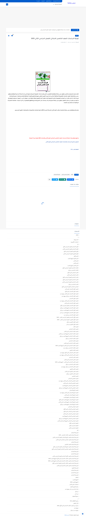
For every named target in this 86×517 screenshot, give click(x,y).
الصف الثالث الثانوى (74, 350)
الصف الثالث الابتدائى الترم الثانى (71, 331)
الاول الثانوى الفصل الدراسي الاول (71, 251)
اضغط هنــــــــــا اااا (75, 149)
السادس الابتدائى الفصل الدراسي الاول (70, 286)
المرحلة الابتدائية (58, 4)
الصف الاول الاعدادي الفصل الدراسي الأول (69, 305)
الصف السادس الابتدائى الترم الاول (70, 411)
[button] (70, 179)
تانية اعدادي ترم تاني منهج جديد (71, 489)
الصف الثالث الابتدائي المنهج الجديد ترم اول (69, 336)
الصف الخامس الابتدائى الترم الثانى (70, 383)
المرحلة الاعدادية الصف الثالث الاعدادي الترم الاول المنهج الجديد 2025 (63, 458)
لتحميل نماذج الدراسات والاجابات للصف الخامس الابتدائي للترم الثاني (62, 142)
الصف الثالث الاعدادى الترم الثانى (71, 343)
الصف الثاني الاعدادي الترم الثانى (71, 359)
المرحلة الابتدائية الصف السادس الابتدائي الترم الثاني (67, 439)
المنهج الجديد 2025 (74, 482)
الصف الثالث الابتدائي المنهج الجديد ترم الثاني (68, 333)
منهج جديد (76, 508)
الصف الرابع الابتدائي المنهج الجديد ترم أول (69, 404)
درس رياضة (72, 3)
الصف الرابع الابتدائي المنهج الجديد (71, 397)
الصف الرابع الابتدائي (73, 390)
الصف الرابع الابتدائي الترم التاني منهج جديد (69, 392)
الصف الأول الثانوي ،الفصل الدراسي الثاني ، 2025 (67, 319)
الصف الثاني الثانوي (74, 369)
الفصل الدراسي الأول (73, 423)
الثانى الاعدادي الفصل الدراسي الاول (70, 277)
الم (77, 430)
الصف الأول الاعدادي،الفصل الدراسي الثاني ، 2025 (67, 317)
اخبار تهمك (76, 239)
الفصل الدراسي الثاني (65, 174)
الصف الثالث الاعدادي (73, 340)
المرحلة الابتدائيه (74, 442)
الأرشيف (43, 1)
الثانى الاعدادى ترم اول (73, 284)
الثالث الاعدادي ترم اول (73, 270)
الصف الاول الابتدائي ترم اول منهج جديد (70, 296)
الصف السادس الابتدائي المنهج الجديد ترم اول (68, 418)
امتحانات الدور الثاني (73, 484)
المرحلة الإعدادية (74, 451)
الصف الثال (75, 326)
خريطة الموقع (48, 1)
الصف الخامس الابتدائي (73, 378)
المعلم (77, 477)
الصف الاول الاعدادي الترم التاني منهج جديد (69, 300)
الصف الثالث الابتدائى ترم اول (72, 338)
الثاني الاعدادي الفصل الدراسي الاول (70, 279)
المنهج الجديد (75, 479)
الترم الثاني (75, 263)
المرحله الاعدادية (74, 472)
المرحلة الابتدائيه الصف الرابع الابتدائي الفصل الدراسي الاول (65, 446)
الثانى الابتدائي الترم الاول (72, 272)
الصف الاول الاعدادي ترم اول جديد (71, 315)
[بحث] (7, 4)
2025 (77, 35)
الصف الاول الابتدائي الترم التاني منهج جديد (69, 293)
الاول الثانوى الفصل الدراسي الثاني (70, 253)
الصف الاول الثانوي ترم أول (72, 322)
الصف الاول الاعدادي (73, 298)
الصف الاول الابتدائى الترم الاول (71, 291)
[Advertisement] (43, 17)
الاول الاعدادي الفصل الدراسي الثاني (70, 249)
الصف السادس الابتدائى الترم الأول (70, 409)
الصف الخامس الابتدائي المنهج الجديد (70, 385)
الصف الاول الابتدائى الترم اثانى (71, 289)
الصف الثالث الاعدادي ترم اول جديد (70, 347)
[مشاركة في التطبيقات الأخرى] (49, 179)
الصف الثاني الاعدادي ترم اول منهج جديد (69, 366)
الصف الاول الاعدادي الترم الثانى (71, 303)
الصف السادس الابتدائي (73, 406)
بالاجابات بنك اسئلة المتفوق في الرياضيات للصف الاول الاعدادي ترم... (55, 29)
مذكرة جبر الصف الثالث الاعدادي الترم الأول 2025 (67, 505)
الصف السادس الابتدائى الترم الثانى (70, 413)
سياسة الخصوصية (56, 1)
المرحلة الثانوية (75, 468)
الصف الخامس (75, 376)
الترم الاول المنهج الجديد (73, 258)
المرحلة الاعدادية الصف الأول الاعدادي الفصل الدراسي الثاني (65, 456)
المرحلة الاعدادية (74, 453)
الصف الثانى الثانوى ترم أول (72, 373)
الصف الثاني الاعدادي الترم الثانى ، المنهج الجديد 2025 (66, 362)
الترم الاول (76, 256)
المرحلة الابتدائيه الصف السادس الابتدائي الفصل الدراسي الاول (65, 449)
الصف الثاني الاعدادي (73, 357)
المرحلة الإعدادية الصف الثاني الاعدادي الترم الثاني (67, 465)
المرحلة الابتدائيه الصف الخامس (71, 444)
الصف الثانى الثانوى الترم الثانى (71, 371)
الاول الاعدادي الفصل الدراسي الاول (70, 246)
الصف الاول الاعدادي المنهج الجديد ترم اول (69, 310)
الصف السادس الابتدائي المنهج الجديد (70, 416)
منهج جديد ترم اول (74, 510)
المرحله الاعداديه (74, 475)
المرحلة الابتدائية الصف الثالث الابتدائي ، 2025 (68, 435)
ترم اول (76, 491)
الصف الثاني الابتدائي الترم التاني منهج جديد (69, 355)
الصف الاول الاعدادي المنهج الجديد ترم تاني (69, 312)
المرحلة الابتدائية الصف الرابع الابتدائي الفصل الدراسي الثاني (65, 437)
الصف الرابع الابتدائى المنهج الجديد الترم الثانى (68, 402)
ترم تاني (76, 493)
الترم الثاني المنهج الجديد (73, 265)
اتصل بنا (38, 1)
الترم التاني (75, 260)
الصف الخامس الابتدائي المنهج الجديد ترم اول (68, 387)
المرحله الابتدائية (74, 470)
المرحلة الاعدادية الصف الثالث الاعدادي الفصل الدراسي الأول (65, 463)
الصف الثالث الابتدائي (73, 329)
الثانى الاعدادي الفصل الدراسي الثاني (70, 282)
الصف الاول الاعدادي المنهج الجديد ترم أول (69, 307)
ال (77, 244)
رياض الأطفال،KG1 (74, 500)
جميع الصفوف (75, 496)
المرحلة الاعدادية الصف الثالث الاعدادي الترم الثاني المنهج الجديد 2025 (63, 460)
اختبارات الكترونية (74, 242)
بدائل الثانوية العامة (74, 486)
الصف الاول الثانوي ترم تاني (72, 324)
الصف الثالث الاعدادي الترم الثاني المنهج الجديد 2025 (66, 345)
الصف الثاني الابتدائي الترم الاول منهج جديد (69, 352)
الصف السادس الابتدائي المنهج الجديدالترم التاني (68, 420)
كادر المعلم (76, 503)
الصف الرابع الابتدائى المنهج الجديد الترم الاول (68, 399)
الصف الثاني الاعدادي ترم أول (72, 364)
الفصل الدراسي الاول (73, 425)
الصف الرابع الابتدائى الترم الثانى (71, 395)
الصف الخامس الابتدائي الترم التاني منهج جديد (68, 380)
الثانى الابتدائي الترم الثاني (72, 275)
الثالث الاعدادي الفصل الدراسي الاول (70, 267)
